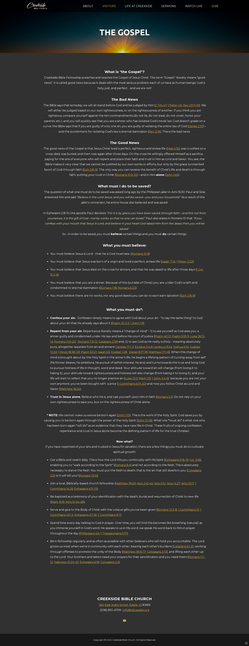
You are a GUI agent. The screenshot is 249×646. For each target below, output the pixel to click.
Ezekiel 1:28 (119, 352)
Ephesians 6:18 (89, 562)
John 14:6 (172, 175)
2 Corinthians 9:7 (109, 515)
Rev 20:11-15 (191, 105)
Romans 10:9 (140, 253)
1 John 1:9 (137, 323)
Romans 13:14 (88, 475)
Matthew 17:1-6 (159, 352)
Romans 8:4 (122, 465)
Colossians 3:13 (157, 551)
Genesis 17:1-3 (124, 347)
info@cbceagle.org (136, 610)
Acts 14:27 (173, 483)
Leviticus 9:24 (163, 347)
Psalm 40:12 (163, 336)
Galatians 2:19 (108, 341)
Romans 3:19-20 (65, 341)
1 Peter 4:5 (175, 105)
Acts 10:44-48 (75, 502)
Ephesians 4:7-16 (85, 515)
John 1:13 (124, 415)
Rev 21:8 (154, 131)
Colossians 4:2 (109, 562)
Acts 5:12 (160, 483)
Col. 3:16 (195, 460)
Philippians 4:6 (89, 533)
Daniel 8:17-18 (138, 352)
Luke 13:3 (131, 378)
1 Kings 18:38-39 (69, 352)
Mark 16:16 (57, 502)
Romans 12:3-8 (167, 509)
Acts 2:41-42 (145, 483)
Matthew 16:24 (70, 389)
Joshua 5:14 (181, 347)
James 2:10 (195, 126)
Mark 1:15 (145, 378)
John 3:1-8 (144, 420)
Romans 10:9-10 (126, 175)
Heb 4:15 (173, 148)
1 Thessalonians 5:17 (113, 533)
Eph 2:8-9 (90, 169)
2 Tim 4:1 (161, 105)
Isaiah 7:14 (168, 261)
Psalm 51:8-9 (180, 336)
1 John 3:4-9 (160, 378)
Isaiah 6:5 (104, 352)
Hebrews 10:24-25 (66, 562)
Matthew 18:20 (125, 483)
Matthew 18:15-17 (134, 551)
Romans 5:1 (164, 397)
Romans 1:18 (108, 288)
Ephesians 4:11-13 (85, 488)
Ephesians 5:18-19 (176, 460)
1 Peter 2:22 (185, 261)
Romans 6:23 (127, 288)
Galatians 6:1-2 (182, 546)
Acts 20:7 (187, 483)
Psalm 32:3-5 (120, 323)
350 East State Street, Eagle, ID (120, 605)
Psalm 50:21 (89, 352)
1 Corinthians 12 (188, 509)
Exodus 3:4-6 (144, 347)
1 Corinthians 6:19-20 (131, 383)
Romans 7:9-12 (87, 341)
